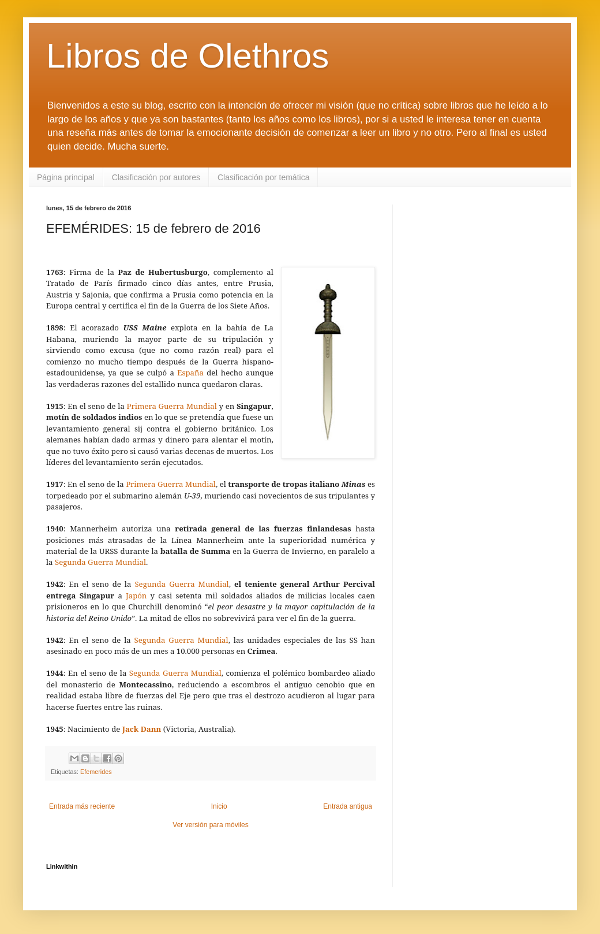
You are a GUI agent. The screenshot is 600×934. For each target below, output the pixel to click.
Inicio (219, 806)
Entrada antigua (347, 806)
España (190, 372)
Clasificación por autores (156, 177)
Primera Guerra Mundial (172, 406)
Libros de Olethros (187, 55)
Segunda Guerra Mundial (100, 562)
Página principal (66, 177)
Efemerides (96, 771)
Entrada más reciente (82, 806)
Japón (136, 595)
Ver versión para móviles (210, 825)
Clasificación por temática (263, 177)
